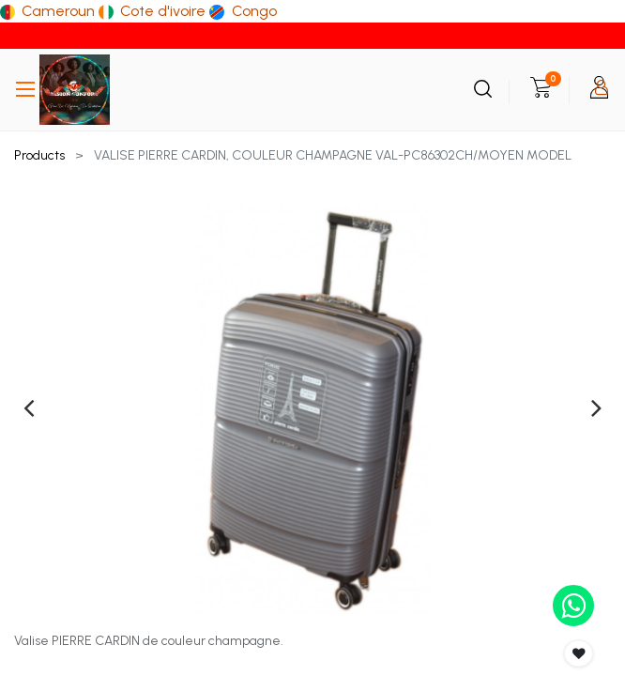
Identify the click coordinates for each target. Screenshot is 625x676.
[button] (579, 654)
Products (39, 155)
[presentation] (28, 407)
